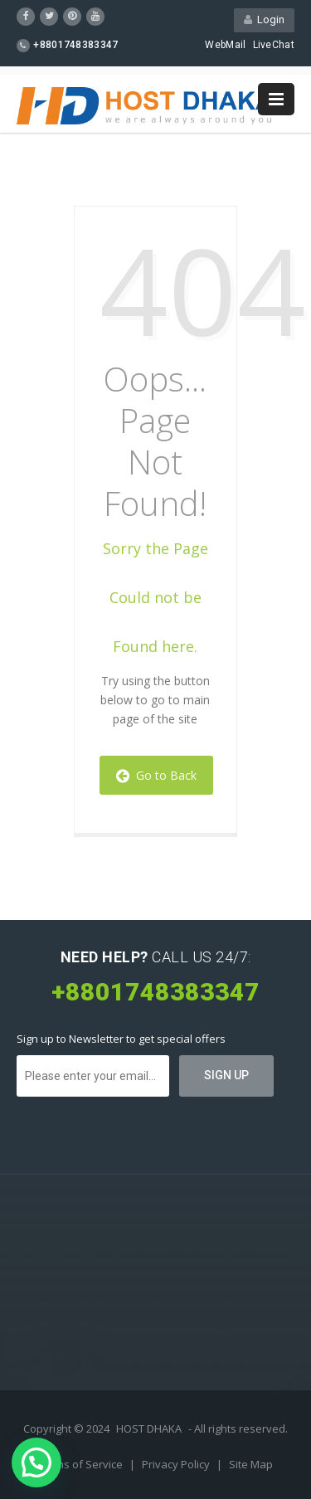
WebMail (225, 45)
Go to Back (156, 775)
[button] (36, 1462)
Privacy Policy (177, 1464)
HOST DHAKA (149, 1428)
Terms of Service (81, 1464)
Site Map (251, 1464)
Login (264, 19)
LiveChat (273, 45)
